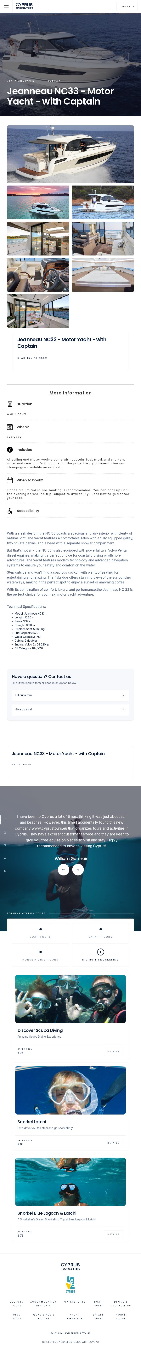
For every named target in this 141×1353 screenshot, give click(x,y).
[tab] (40, 933)
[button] (6, 6)
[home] (25, 6)
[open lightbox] (70, 154)
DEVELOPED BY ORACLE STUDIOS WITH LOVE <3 (70, 1341)
